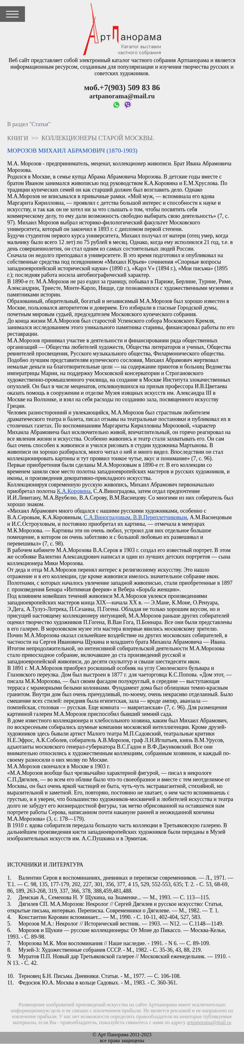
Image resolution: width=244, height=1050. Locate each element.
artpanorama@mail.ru (209, 1022)
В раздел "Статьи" (29, 124)
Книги (17, 137)
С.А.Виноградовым (107, 517)
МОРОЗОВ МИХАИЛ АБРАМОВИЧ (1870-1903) (72, 150)
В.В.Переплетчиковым (159, 517)
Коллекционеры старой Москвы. (97, 137)
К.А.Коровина (73, 491)
